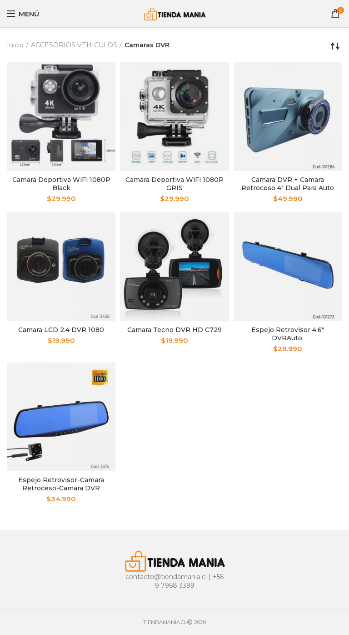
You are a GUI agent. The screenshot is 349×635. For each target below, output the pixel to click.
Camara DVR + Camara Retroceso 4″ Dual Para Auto (287, 184)
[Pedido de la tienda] (335, 46)
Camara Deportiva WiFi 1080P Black (61, 184)
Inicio (15, 45)
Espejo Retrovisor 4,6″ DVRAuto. (287, 334)
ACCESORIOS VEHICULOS (74, 45)
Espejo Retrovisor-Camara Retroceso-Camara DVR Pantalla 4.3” (61, 488)
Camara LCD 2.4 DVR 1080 (61, 330)
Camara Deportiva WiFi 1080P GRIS (174, 184)
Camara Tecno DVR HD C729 (174, 330)
